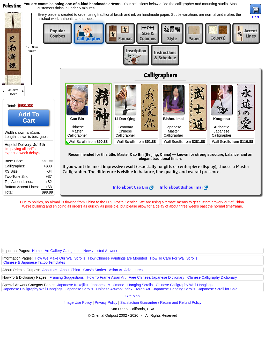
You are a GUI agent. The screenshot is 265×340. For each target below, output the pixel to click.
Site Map (132, 296)
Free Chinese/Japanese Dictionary (156, 277)
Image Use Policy (78, 302)
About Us (49, 270)
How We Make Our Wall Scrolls (60, 258)
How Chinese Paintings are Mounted (117, 258)
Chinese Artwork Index (114, 289)
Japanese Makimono (107, 285)
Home (37, 251)
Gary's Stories (94, 270)
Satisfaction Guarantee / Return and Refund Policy (161, 302)
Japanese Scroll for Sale (218, 289)
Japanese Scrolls (79, 289)
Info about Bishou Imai (184, 187)
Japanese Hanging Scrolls (174, 289)
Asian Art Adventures (126, 270)
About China (70, 270)
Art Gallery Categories (62, 251)
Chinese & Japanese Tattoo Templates (34, 262)
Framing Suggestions (66, 277)
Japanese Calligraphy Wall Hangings (32, 289)
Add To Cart (28, 117)
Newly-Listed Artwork (100, 251)
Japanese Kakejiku (72, 285)
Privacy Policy (106, 302)
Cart (255, 17)
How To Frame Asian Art (106, 277)
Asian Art (143, 289)
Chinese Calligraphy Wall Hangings (184, 285)
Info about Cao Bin (133, 187)
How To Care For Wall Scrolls (173, 258)
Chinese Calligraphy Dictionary (212, 277)
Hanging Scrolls (140, 285)
